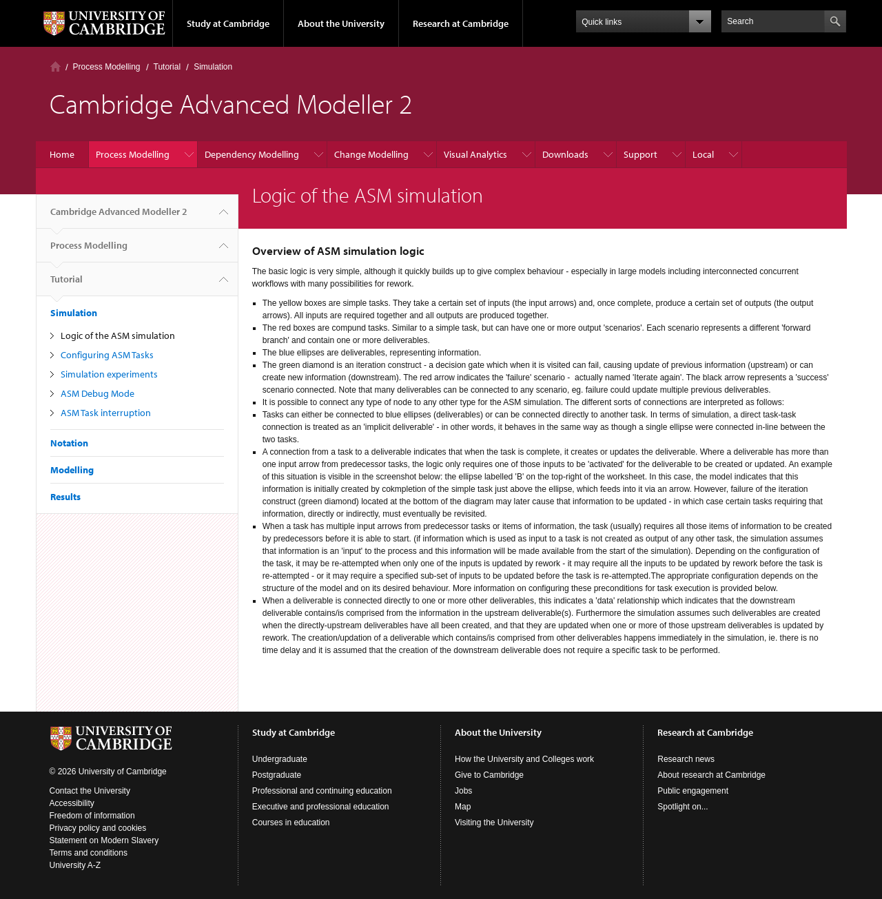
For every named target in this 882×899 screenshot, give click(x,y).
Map (463, 807)
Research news (686, 759)
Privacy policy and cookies (98, 828)
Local (703, 154)
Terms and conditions (88, 853)
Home (55, 66)
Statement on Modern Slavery (104, 840)
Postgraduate (276, 775)
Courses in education (291, 822)
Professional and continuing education (322, 791)
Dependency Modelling (252, 154)
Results (65, 496)
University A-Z (75, 865)
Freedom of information (92, 815)
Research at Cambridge (461, 23)
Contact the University (90, 791)
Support (640, 154)
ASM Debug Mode (97, 393)
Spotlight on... (682, 807)
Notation (69, 443)
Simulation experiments (109, 374)
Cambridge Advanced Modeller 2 (118, 217)
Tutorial (167, 67)
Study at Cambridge (228, 23)
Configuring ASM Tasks (107, 355)
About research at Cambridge (711, 775)
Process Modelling (107, 67)
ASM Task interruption (106, 412)
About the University (341, 23)
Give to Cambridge (489, 775)
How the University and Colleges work (524, 759)
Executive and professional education (320, 807)
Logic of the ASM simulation (118, 335)
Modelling (72, 470)
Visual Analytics (475, 154)
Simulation (213, 67)
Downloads (565, 154)
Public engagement (692, 791)
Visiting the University (494, 822)
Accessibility (72, 803)
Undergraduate (279, 759)
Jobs (463, 791)
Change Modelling (371, 154)
